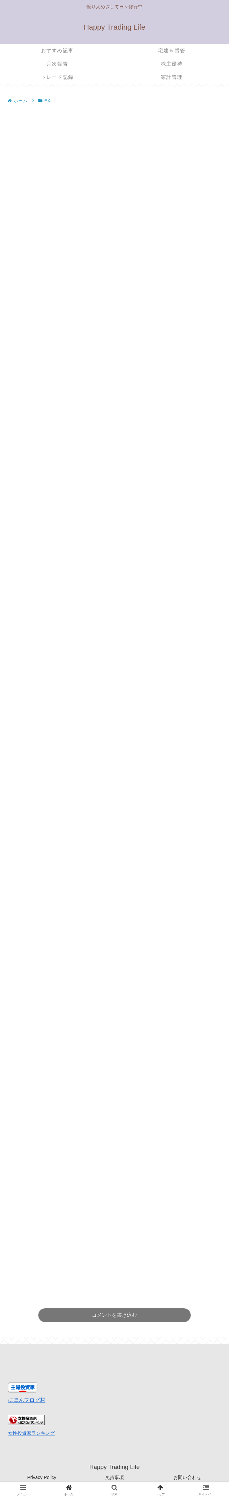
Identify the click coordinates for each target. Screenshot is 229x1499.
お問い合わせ (187, 1477)
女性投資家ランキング (31, 1433)
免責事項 (114, 1477)
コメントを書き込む (114, 1315)
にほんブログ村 (26, 1400)
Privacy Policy (41, 1477)
